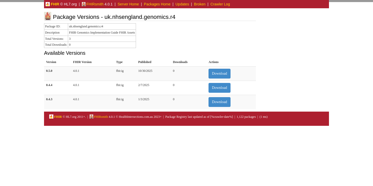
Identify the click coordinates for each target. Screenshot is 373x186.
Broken (199, 4)
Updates (182, 4)
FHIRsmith (93, 4)
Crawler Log (220, 4)
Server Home (128, 4)
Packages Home (157, 4)
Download (219, 73)
